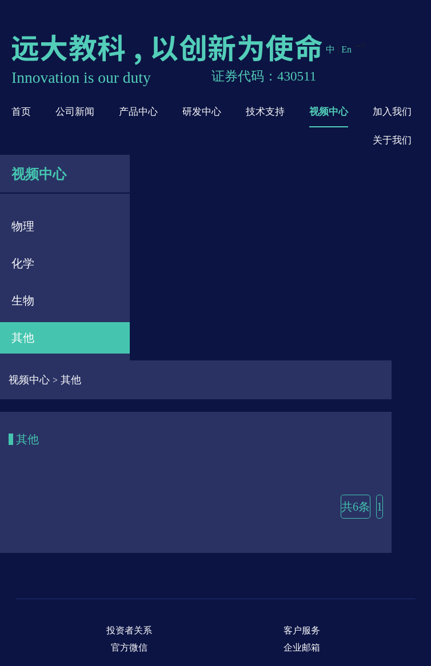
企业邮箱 (302, 647)
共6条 (355, 506)
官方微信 (129, 647)
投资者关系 (129, 630)
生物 (22, 300)
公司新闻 (74, 111)
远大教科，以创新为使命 (168, 49)
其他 (22, 337)
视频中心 (328, 111)
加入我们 (392, 111)
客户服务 (302, 630)
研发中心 (201, 111)
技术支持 (265, 111)
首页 (21, 111)
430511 (296, 76)
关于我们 (392, 140)
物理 (22, 226)
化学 (22, 263)
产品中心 (138, 111)
